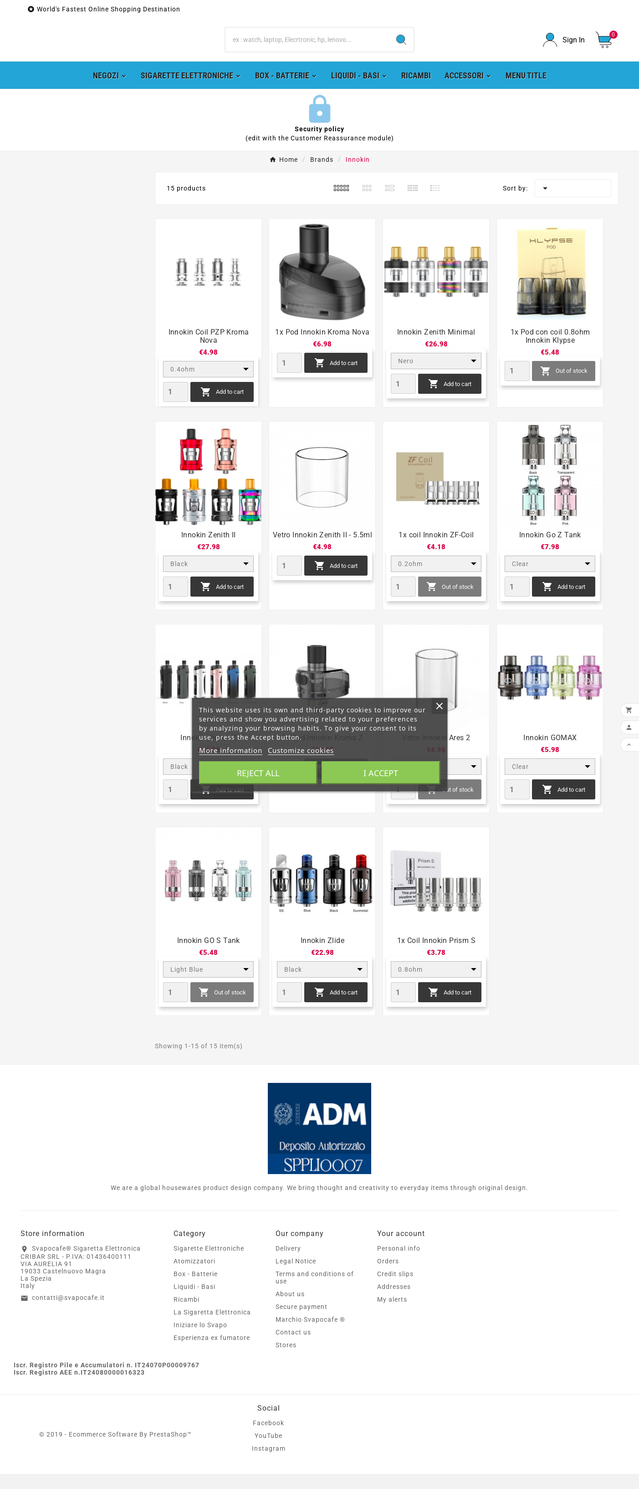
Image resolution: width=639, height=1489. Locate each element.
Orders (388, 1276)
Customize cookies (301, 749)
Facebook (268, 1438)
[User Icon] (564, 48)
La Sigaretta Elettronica (212, 1327)
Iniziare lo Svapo (200, 1340)
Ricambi (186, 1314)
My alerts (392, 1314)
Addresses (394, 1301)
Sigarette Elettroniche (209, 1263)
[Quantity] (175, 407)
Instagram (269, 1463)
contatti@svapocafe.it (68, 1312)
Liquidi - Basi (194, 1301)
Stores (286, 1360)
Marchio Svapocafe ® (310, 1334)
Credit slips (395, 1289)
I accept (380, 772)
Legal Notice (296, 1276)
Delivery (288, 1263)
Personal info (398, 1263)
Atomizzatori (194, 1276)
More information (230, 749)
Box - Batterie (196, 1289)
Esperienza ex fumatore (212, 1352)
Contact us (293, 1347)
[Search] (307, 47)
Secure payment (301, 1321)
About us (290, 1309)
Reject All (258, 772)
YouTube (268, 1450)
